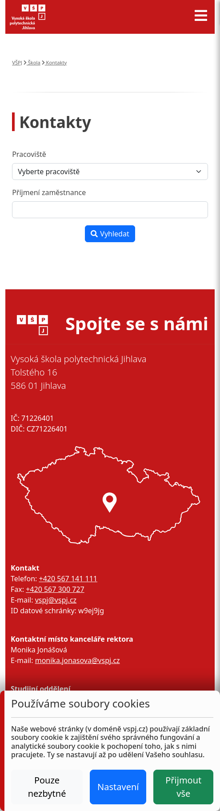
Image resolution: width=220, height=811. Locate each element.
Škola (32, 62)
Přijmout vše (183, 786)
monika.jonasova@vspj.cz (77, 660)
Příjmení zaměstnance (49, 192)
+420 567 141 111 (68, 578)
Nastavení (118, 787)
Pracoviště (29, 154)
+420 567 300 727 (55, 589)
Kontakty (54, 62)
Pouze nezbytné (47, 786)
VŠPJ (17, 62)
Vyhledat (110, 234)
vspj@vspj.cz (55, 600)
